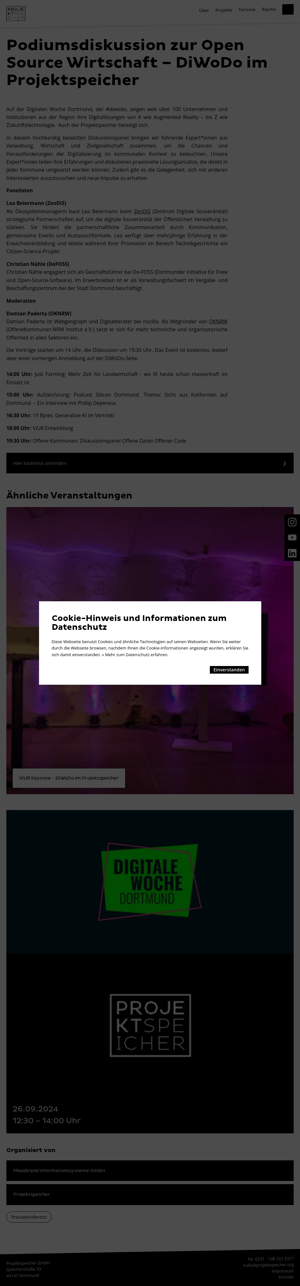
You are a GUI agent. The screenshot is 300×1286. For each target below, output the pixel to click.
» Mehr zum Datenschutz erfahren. (135, 654)
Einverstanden (229, 670)
